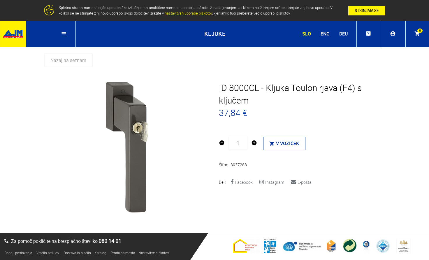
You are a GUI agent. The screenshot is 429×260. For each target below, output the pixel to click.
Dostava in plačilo (77, 252)
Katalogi (100, 252)
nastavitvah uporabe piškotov (188, 13)
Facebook (242, 182)
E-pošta (301, 182)
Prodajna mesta (123, 252)
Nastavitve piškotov (153, 252)
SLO (306, 34)
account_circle (393, 34)
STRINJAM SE (367, 10)
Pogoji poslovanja (18, 252)
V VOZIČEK (284, 143)
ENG (325, 34)
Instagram (271, 182)
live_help (368, 34)
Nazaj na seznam (68, 60)
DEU (343, 34)
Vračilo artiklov (47, 252)
